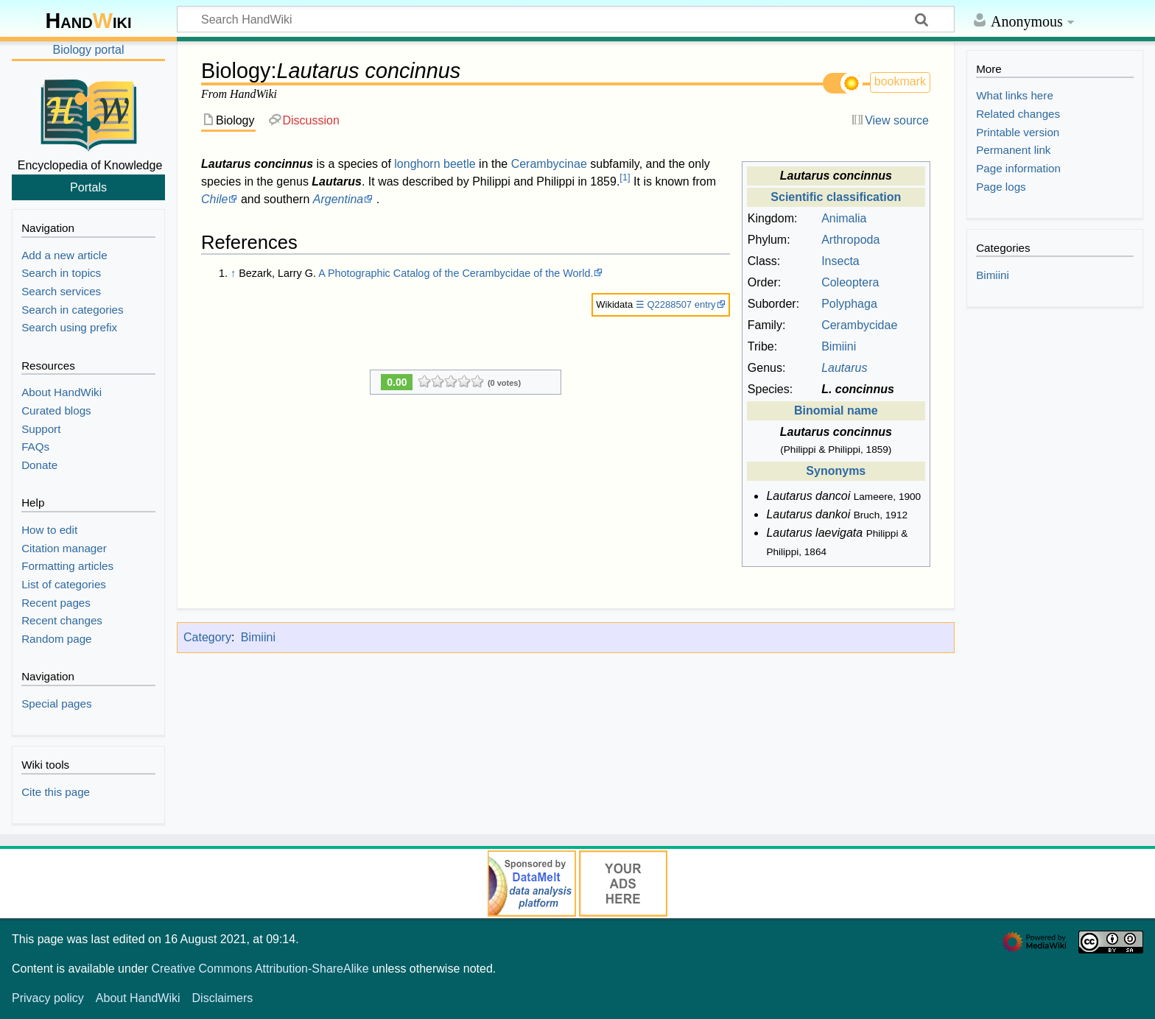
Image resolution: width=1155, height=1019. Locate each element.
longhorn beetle (434, 164)
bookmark (900, 81)
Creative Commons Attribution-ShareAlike (259, 968)
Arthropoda (850, 239)
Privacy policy (48, 998)
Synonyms (836, 471)
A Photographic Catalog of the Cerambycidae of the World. (455, 273)
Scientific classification (835, 197)
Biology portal (88, 49)
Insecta (840, 261)
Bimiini (838, 346)
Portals (88, 187)
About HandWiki (138, 998)
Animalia (843, 218)
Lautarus (844, 368)
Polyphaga (849, 303)
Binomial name (836, 410)
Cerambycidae (859, 325)
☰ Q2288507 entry (676, 304)
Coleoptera (850, 282)
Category (207, 637)
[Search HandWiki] (566, 19)
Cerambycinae (549, 164)
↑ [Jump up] (233, 273)
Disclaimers (222, 998)
